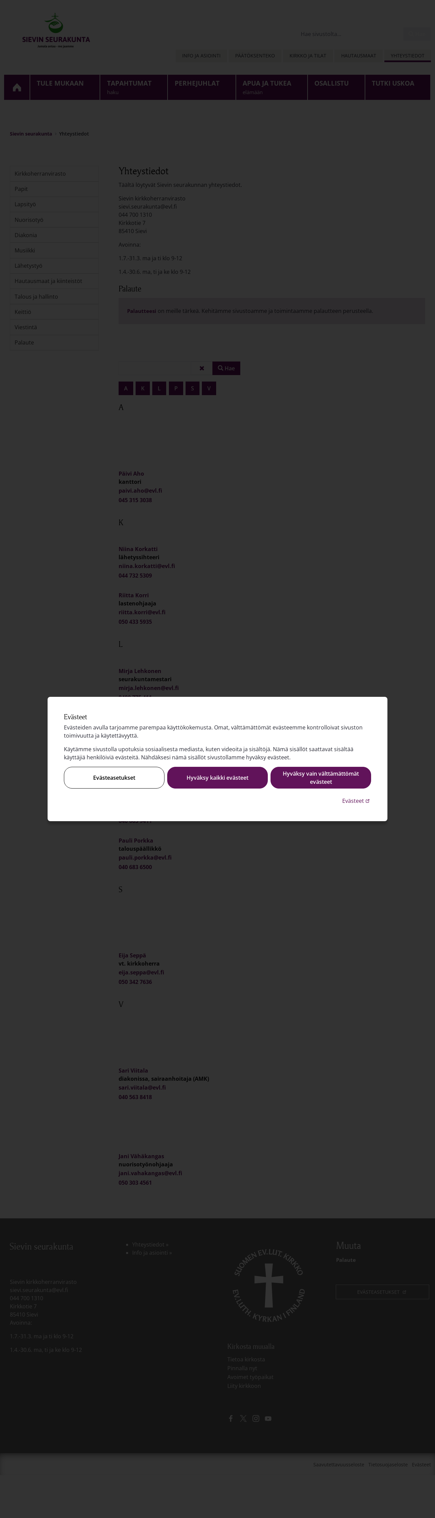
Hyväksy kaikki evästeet (217, 777)
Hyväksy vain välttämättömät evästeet (321, 778)
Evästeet (356, 801)
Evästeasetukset (114, 777)
